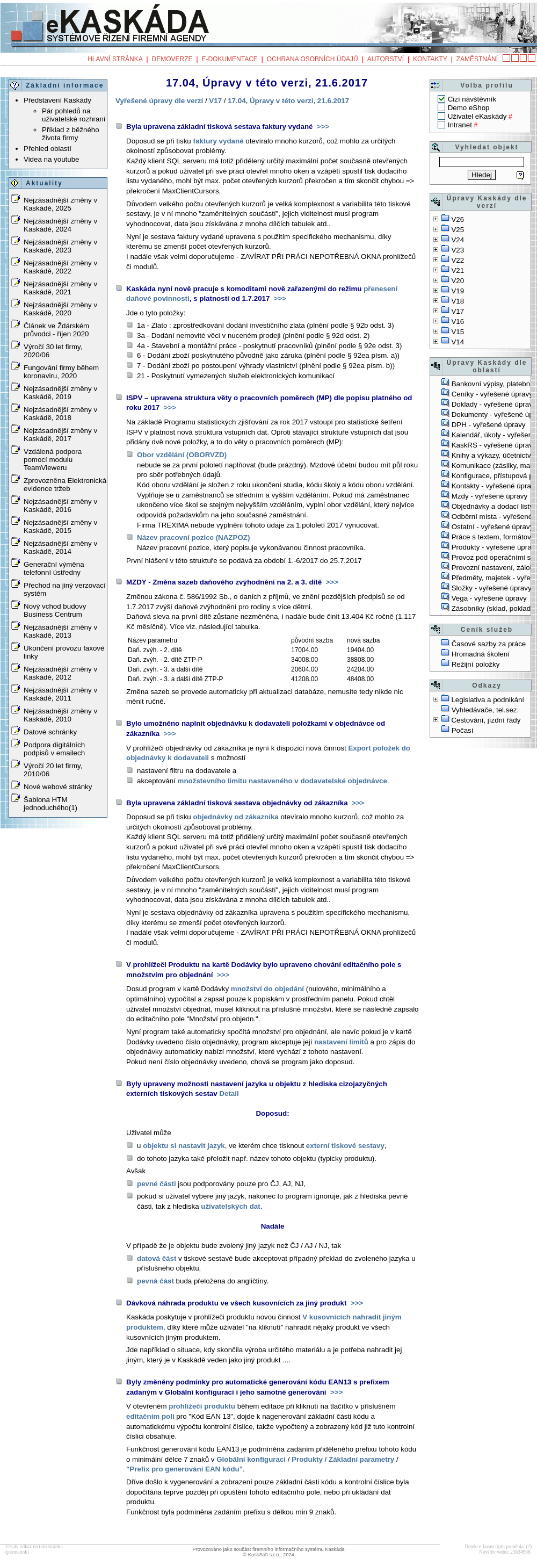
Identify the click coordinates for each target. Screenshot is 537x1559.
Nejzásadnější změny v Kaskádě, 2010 (60, 715)
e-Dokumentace (229, 59)
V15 (457, 332)
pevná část (155, 1281)
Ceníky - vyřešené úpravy (492, 394)
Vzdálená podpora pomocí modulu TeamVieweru (53, 460)
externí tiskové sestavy (345, 1146)
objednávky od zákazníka (235, 817)
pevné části (156, 1184)
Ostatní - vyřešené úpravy (493, 527)
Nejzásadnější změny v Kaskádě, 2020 (60, 309)
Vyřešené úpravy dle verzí (159, 101)
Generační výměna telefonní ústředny (54, 568)
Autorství (385, 59)
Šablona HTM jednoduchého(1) (50, 804)
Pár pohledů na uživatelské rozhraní (74, 115)
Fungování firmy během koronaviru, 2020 (61, 372)
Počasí (463, 730)
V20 (457, 281)
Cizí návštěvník (472, 99)
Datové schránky (50, 732)
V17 (457, 311)
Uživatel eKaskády (477, 116)
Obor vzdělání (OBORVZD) (182, 455)
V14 (457, 342)
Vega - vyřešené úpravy (489, 598)
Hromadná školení (481, 654)
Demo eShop (469, 108)
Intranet (460, 125)
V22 (457, 260)
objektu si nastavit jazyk (184, 1146)
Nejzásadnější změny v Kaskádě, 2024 (60, 225)
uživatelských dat (230, 1206)
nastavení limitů (341, 1042)
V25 (457, 230)
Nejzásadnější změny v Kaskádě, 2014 (60, 547)
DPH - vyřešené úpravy (489, 425)
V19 (457, 291)
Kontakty (430, 59)
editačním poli (150, 1416)
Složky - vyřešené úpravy (492, 588)
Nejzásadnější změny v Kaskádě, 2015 (60, 526)
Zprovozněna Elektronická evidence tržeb (65, 485)
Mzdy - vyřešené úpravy (489, 496)
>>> (322, 126)
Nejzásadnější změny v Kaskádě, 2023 (60, 246)
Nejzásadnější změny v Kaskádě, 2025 (60, 204)
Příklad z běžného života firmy (70, 134)
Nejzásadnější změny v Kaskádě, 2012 (60, 673)
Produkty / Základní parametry (343, 1459)
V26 (457, 219)
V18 (457, 301)
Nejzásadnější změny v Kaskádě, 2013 (60, 631)
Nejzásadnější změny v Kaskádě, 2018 (60, 414)
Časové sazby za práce (489, 644)
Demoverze (172, 59)
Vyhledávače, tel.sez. (485, 710)
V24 (457, 240)
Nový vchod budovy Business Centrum (55, 610)
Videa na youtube (51, 159)
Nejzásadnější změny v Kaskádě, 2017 (60, 435)
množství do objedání (267, 989)
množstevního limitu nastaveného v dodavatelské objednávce (282, 781)
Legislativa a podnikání (487, 700)
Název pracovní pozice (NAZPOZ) (193, 537)
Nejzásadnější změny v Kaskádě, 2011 (60, 694)
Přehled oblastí (47, 149)
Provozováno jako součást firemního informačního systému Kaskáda (268, 1549)
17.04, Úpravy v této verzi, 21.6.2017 (288, 101)
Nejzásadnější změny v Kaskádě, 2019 (60, 393)
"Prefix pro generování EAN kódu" (184, 1469)
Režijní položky (476, 664)
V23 (457, 250)
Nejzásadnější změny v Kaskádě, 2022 (60, 267)
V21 (457, 270)
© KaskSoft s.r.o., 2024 (268, 1554)
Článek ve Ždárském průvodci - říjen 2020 (56, 330)
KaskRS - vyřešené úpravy (494, 445)
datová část (156, 1258)
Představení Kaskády (57, 100)
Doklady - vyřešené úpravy (494, 404)
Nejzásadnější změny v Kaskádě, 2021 (60, 288)
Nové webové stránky (58, 787)
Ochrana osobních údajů (312, 59)
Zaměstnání (477, 59)
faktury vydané (218, 141)
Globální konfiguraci (251, 1459)
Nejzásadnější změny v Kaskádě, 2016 (60, 505)
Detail (228, 1093)
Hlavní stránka (115, 59)
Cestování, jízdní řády (485, 720)
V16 (457, 321)
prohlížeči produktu (202, 1406)
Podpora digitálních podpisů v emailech (54, 749)
